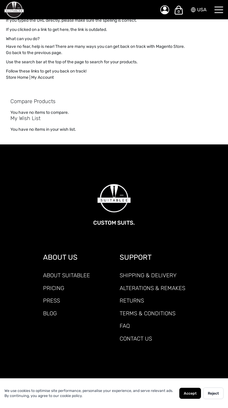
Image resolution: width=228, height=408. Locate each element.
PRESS (51, 300)
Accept (190, 393)
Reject (213, 393)
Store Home (17, 77)
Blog (50, 313)
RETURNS (132, 300)
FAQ (125, 325)
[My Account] (165, 10)
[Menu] (219, 10)
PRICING (53, 288)
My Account (42, 77)
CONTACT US (136, 338)
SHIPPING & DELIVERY (148, 275)
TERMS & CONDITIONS (147, 313)
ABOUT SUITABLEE (66, 275)
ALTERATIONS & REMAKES (152, 288)
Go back (13, 52)
